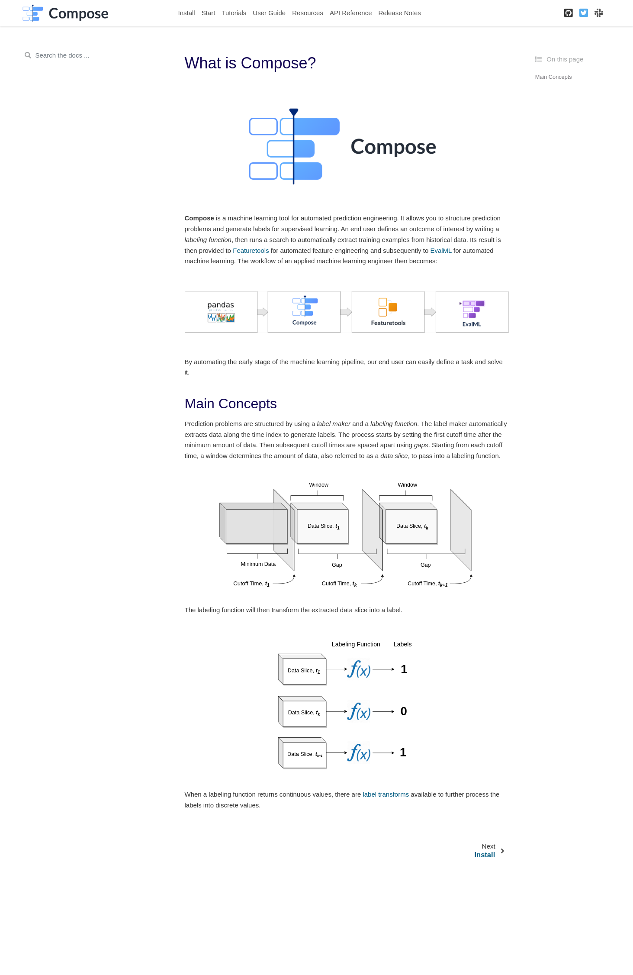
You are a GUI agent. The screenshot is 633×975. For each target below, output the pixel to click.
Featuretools (251, 250)
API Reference (351, 12)
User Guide (269, 12)
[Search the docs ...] (89, 55)
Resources (307, 12)
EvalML (440, 250)
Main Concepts (553, 77)
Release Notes (399, 12)
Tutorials (234, 12)
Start (208, 12)
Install (186, 12)
